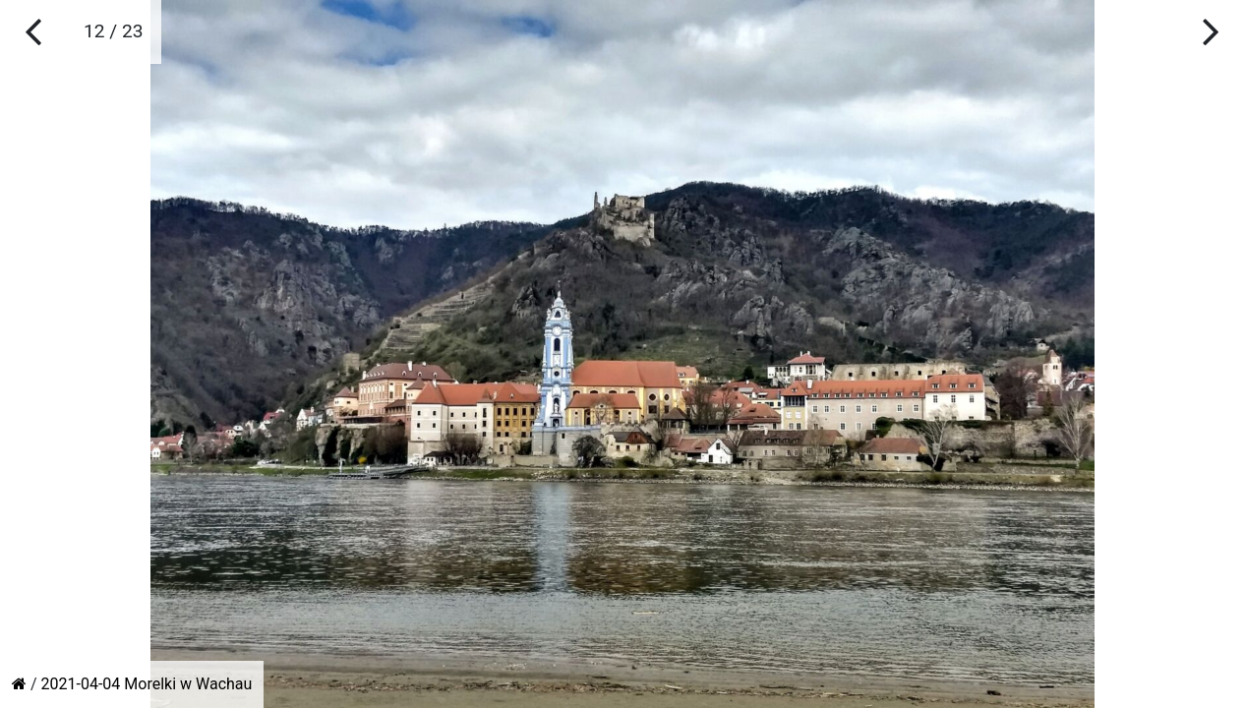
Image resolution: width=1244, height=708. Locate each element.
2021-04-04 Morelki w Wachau (147, 684)
